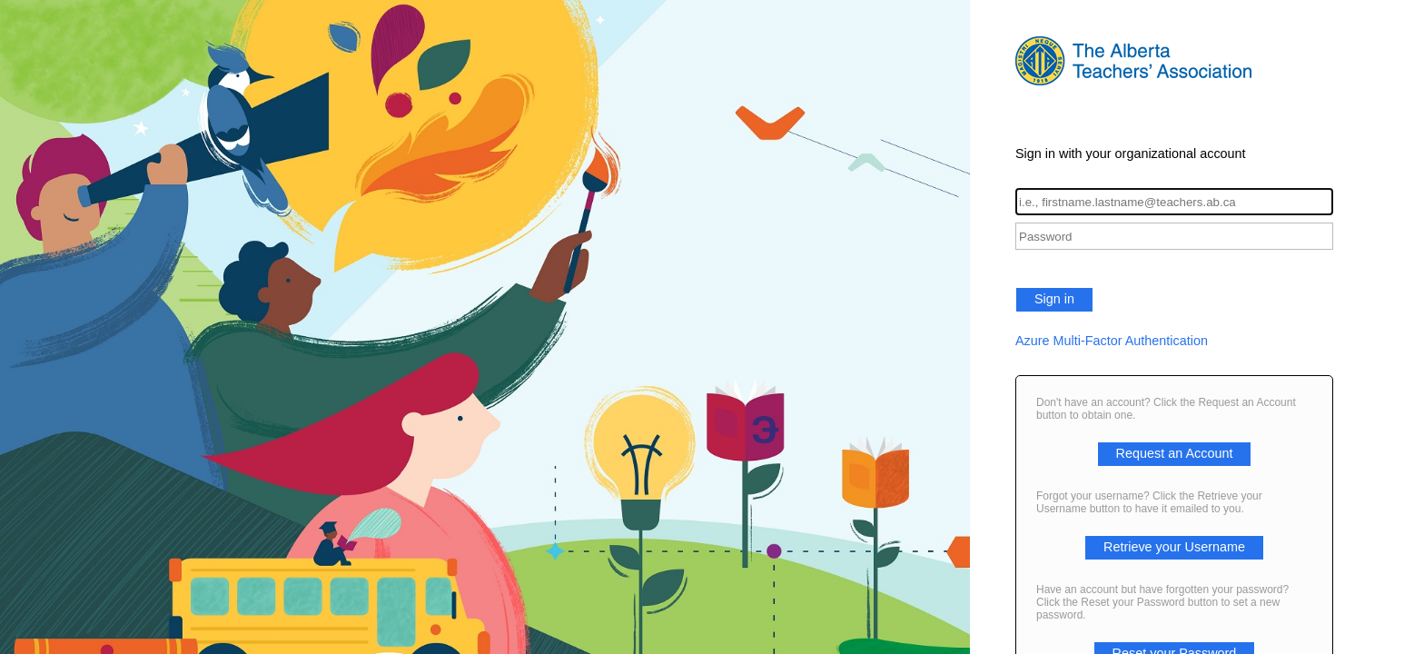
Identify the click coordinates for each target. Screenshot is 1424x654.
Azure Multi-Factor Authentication (1111, 340)
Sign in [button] (1054, 299)
